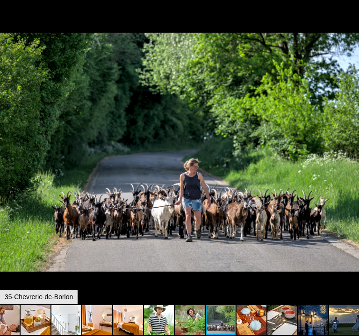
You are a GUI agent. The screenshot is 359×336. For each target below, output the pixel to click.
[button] (350, 24)
